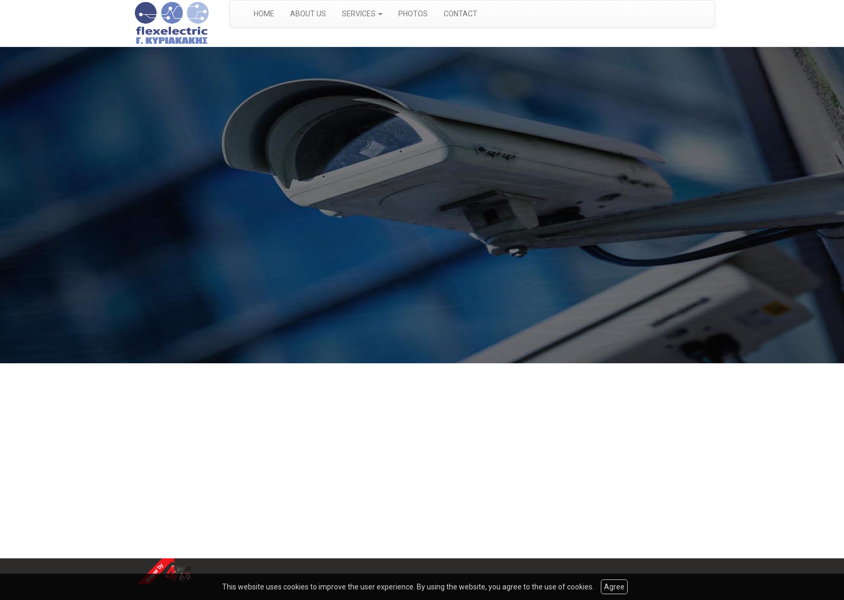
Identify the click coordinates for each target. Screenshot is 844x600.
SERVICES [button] (362, 13)
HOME (264, 13)
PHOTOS (413, 13)
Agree (614, 587)
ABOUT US (308, 13)
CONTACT (460, 13)
